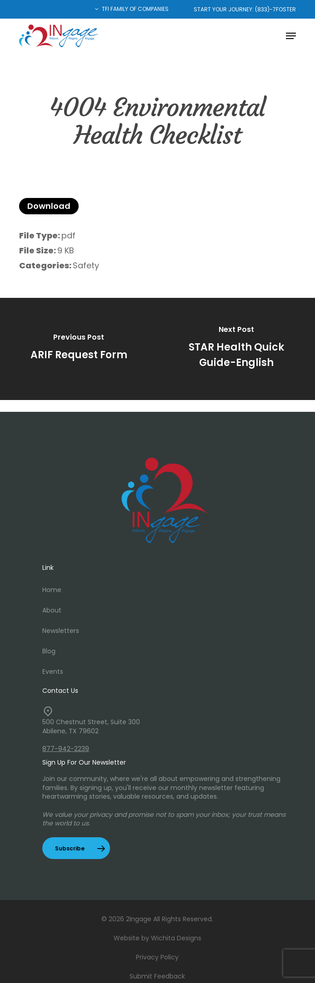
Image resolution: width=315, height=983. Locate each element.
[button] (291, 35)
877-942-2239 (65, 748)
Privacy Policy (157, 957)
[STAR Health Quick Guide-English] (236, 349)
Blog (48, 651)
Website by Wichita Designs (157, 938)
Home (51, 589)
